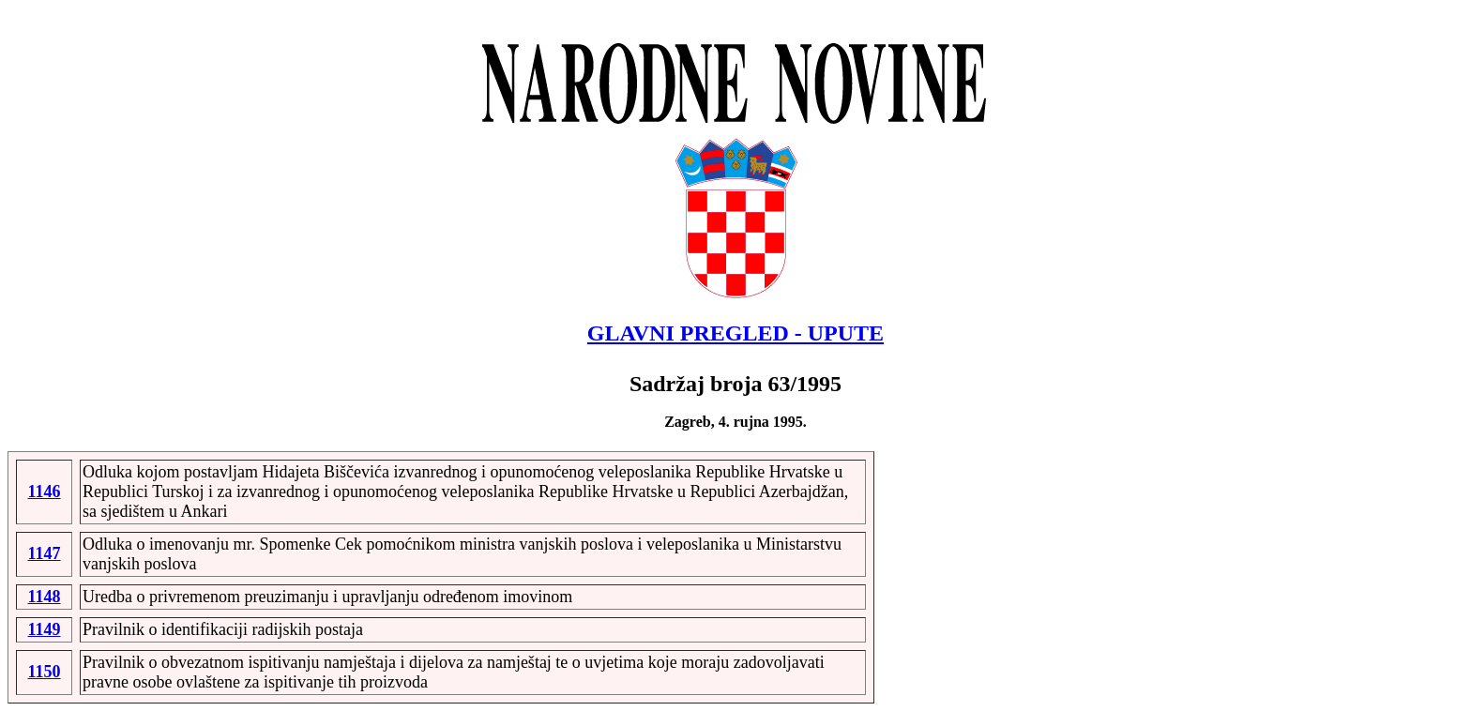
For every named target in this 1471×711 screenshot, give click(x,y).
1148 (43, 596)
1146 (43, 491)
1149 (43, 629)
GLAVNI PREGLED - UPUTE (735, 333)
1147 (43, 553)
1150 (43, 671)
